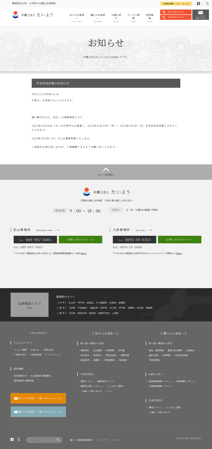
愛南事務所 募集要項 (24, 380)
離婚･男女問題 (175, 350)
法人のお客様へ (76, 18)
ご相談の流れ (20, 354)
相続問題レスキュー (185, 381)
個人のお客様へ (97, 18)
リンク (103, 439)
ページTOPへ (106, 175)
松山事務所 (33, 229)
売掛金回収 (111, 355)
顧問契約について (106, 381)
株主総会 (85, 355)
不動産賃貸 (109, 360)
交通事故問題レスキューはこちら (176, 3)
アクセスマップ (52, 354)
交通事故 (190, 350)
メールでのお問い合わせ (200, 17)
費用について (87, 381)
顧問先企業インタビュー (92, 386)
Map (83, 253)
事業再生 (85, 350)
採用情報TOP (20, 375)
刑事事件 (167, 355)
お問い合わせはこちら (38, 398)
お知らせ (35, 349)
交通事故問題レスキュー (160, 386)
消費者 (96, 360)
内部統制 (122, 360)
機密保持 (85, 360)
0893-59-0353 (134, 239)
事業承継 (125, 355)
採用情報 (149, 18)
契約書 (121, 350)
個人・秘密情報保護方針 (81, 439)
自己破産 (97, 350)
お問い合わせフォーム (80, 239)
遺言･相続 (153, 355)
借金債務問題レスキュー (160, 381)
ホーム (115, 439)
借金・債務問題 (156, 350)
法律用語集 (36, 354)
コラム (109, 391)
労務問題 (110, 350)
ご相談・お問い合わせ (91, 391)
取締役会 (97, 355)
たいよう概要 (133, 18)
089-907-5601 (35, 239)
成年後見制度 (181, 355)
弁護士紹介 (116, 18)
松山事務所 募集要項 (41, 375)
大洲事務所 (129, 229)
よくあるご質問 (115, 386)
